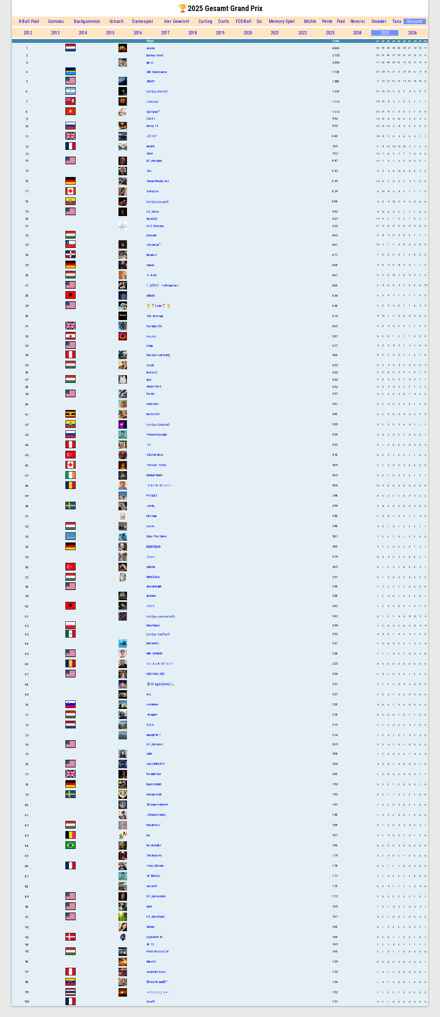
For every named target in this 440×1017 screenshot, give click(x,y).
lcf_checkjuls (155, 161)
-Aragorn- (152, 714)
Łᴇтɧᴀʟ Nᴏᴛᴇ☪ (157, 91)
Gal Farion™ (153, 112)
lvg (148, 835)
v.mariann (152, 704)
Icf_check (153, 212)
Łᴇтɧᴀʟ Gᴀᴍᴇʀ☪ (159, 425)
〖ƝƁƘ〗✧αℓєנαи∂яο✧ (163, 285)
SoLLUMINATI (156, 764)
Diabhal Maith (155, 475)
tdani (149, 153)
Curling (205, 21)
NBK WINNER (154, 653)
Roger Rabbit (154, 784)
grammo (151, 596)
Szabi (150, 365)
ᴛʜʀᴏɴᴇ (152, 102)
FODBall (243, 21)
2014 (83, 33)
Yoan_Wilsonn (155, 866)
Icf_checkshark (156, 896)
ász (149, 694)
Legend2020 (155, 937)
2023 (330, 33)
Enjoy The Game (157, 536)
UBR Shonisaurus (157, 72)
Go (259, 21)
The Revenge (155, 316)
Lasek (150, 526)
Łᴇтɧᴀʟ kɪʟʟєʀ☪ (158, 202)
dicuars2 (152, 255)
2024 (357, 33)
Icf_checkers (155, 744)
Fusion (150, 394)
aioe (149, 380)
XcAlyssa (153, 191)
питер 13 (152, 126)
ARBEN (151, 296)
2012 (27, 33)
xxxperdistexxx (156, 972)
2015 (110, 33)
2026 (412, 33)
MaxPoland (153, 625)
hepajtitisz (153, 825)
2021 (275, 33)
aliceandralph (154, 586)
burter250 (153, 414)
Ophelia (151, 567)
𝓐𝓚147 (152, 136)
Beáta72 (152, 372)
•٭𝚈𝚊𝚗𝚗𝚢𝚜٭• (158, 992)
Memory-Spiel (282, 21)
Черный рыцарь (157, 434)
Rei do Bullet (154, 845)
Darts (223, 21)
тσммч (150, 265)
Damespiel (142, 21)
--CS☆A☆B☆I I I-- (159, 485)
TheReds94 (154, 855)
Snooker (379, 21)
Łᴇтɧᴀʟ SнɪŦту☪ (158, 634)
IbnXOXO (152, 219)
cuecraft (152, 886)
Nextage (152, 516)
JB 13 (150, 944)
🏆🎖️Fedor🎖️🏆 (159, 306)
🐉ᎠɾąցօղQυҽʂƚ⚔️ (161, 684)
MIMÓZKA (153, 577)
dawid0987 (154, 735)
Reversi (357, 21)
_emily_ (151, 506)
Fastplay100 (154, 326)
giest (150, 63)
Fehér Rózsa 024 (158, 951)
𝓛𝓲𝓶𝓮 (151, 557)
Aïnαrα (150, 927)
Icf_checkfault (156, 917)
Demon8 (152, 235)
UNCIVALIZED (155, 674)
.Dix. (149, 171)
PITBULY (152, 495)
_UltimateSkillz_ (157, 815)
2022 (302, 33)
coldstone (153, 404)
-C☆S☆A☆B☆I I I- (160, 664)
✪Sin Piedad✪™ (157, 982)
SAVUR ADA (155, 455)
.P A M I (152, 275)
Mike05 (151, 962)
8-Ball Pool (29, 21)
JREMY (151, 81)
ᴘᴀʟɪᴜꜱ (151, 336)
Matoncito (153, 643)
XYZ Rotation (155, 226)
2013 (55, 33)
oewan (151, 48)
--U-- (149, 445)
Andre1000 (154, 386)
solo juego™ (154, 245)
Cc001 (151, 119)
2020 (247, 33)
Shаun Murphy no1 (158, 181)
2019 (220, 33)
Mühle (310, 21)
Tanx (396, 21)
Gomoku (56, 21)
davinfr (151, 146)
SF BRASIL (154, 876)
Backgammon (87, 21)
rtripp (150, 346)
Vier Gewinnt (176, 21)
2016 (137, 33)
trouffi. (151, 1001)
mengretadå (154, 794)
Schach (117, 21)
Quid (149, 906)
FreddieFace (154, 774)
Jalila (149, 754)
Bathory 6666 (155, 55)
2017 (165, 33)
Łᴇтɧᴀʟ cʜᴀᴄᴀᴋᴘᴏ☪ (161, 616)
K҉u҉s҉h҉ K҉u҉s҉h (154, 546)
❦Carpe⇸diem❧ (158, 804)
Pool (341, 21)
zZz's (151, 606)
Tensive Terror (156, 465)
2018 (192, 33)
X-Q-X (150, 725)
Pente (327, 21)
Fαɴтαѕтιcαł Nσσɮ (158, 355)
